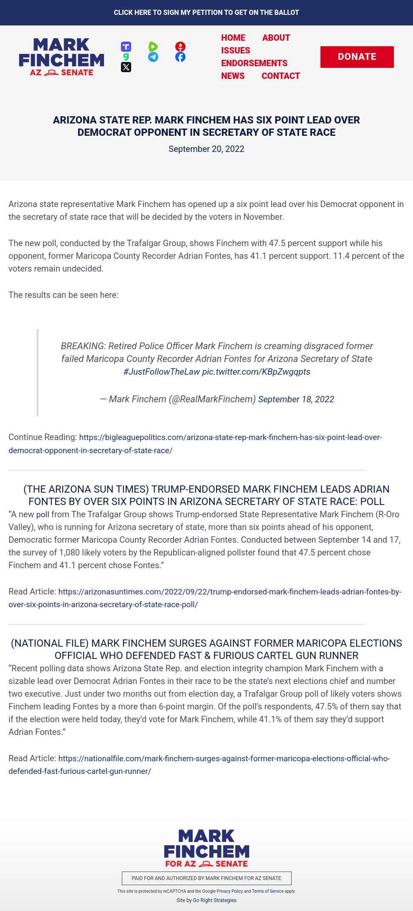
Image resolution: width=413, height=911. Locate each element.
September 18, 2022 (296, 399)
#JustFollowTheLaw (158, 371)
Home (227, 38)
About (266, 38)
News (226, 76)
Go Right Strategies (214, 900)
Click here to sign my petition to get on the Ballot (206, 12)
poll (43, 514)
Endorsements (248, 63)
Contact (270, 76)
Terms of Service (268, 891)
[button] (357, 57)
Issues (229, 50)
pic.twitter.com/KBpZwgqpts (258, 371)
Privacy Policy (230, 891)
